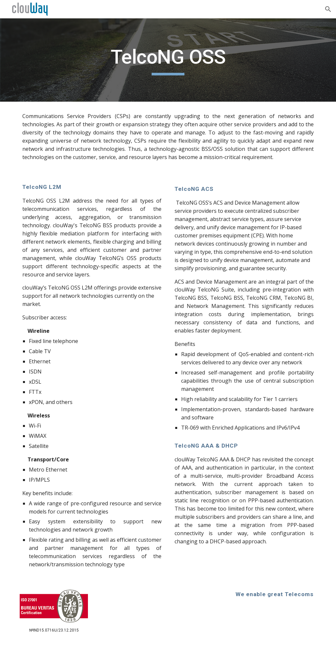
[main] (167, 60)
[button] (328, 9)
